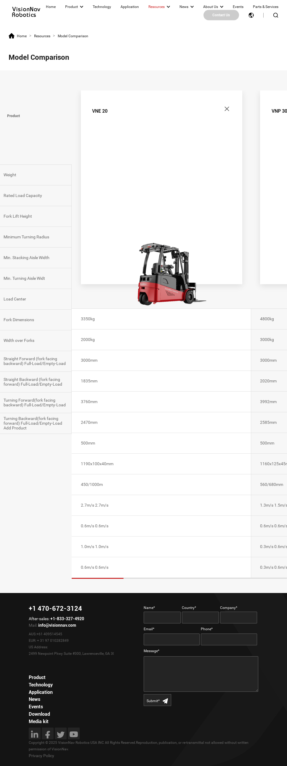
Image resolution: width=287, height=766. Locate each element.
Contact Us (221, 15)
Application (130, 7)
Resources (156, 7)
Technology (102, 7)
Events (238, 7)
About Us (210, 7)
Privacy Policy (41, 755)
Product (71, 7)
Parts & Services (265, 7)
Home (51, 7)
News (183, 7)
